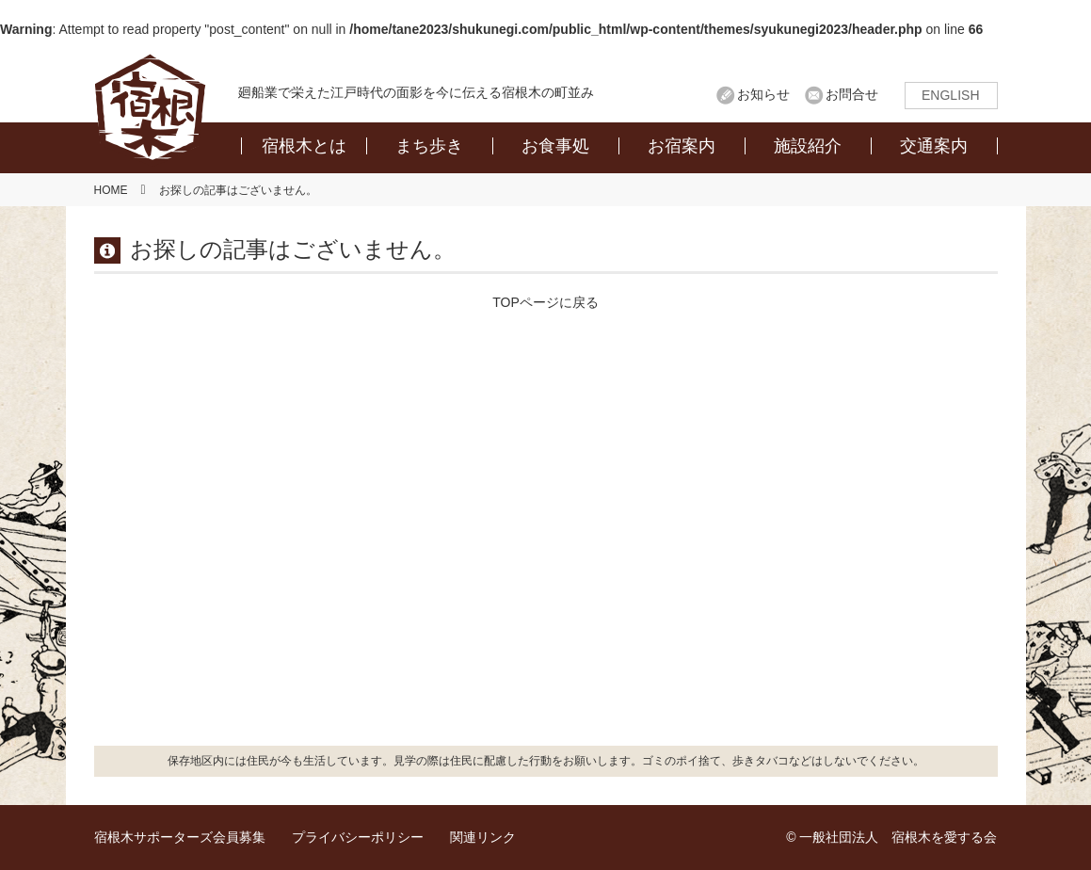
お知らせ (763, 94)
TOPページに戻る (545, 302)
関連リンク (483, 837)
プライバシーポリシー (358, 837)
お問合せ (852, 94)
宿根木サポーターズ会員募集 (179, 837)
